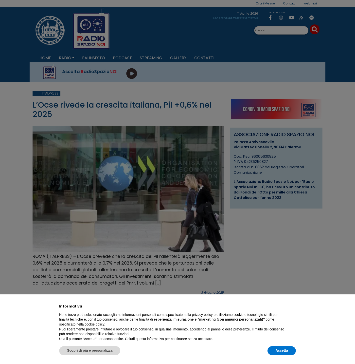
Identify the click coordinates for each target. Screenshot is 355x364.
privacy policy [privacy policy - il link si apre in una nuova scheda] (202, 315)
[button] (293, 306)
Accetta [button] (281, 350)
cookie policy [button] (94, 324)
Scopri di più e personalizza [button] (89, 350)
